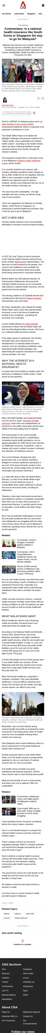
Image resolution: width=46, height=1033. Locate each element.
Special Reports (9, 995)
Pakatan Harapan (33, 298)
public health (30, 914)
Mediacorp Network (31, 1012)
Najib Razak (20, 262)
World (25, 995)
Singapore (31, 14)
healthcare (17, 914)
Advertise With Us (9, 1016)
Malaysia (6, 914)
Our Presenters (8, 1021)
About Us (6, 1012)
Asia (40, 14)
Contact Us (28, 1016)
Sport (25, 991)
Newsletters (7, 999)
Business (6, 973)
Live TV (5, 991)
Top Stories (6, 14)
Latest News (19, 14)
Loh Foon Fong (7, 105)
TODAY (5, 982)
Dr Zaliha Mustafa (30, 324)
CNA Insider (28, 973)
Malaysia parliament (21, 918)
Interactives (28, 986)
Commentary (23, 25)
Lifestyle (5, 978)
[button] (16, 113)
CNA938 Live (29, 982)
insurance (7, 918)
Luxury (26, 978)
